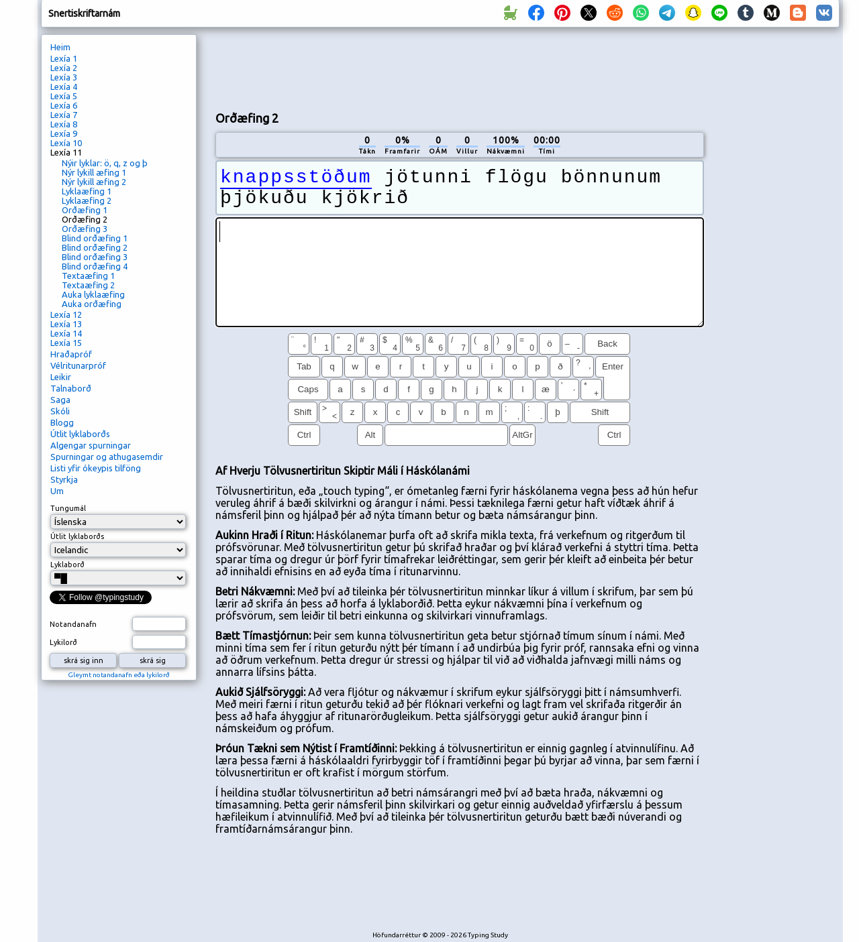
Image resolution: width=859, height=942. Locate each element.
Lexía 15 (66, 342)
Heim (60, 47)
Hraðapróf (71, 354)
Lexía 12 (66, 314)
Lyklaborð (67, 565)
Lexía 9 (63, 133)
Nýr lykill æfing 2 (94, 181)
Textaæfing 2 (88, 285)
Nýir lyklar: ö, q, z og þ (105, 163)
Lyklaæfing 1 (86, 191)
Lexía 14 (66, 333)
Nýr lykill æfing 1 (94, 172)
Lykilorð (63, 642)
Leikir (60, 376)
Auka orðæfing (91, 303)
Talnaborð (70, 388)
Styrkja (64, 479)
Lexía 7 (63, 114)
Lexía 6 (63, 105)
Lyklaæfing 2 (86, 200)
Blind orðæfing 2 (95, 247)
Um (57, 490)
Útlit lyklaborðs (80, 433)
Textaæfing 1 (88, 275)
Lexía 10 (66, 143)
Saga (60, 399)
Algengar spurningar (90, 445)
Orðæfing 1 (84, 210)
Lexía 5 (63, 96)
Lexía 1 (63, 58)
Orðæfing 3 (84, 228)
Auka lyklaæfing (93, 294)
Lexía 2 (63, 67)
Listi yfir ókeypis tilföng (95, 468)
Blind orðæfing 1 (95, 238)
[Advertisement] (459, 68)
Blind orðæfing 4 (95, 266)
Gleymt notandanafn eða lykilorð (119, 675)
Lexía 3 (63, 77)
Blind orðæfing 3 (95, 256)
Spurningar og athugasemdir (106, 456)
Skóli (60, 411)
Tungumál (68, 508)
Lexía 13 (66, 324)
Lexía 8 (63, 124)
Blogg (62, 422)
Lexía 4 (63, 86)
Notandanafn (73, 624)
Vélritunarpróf (78, 365)
